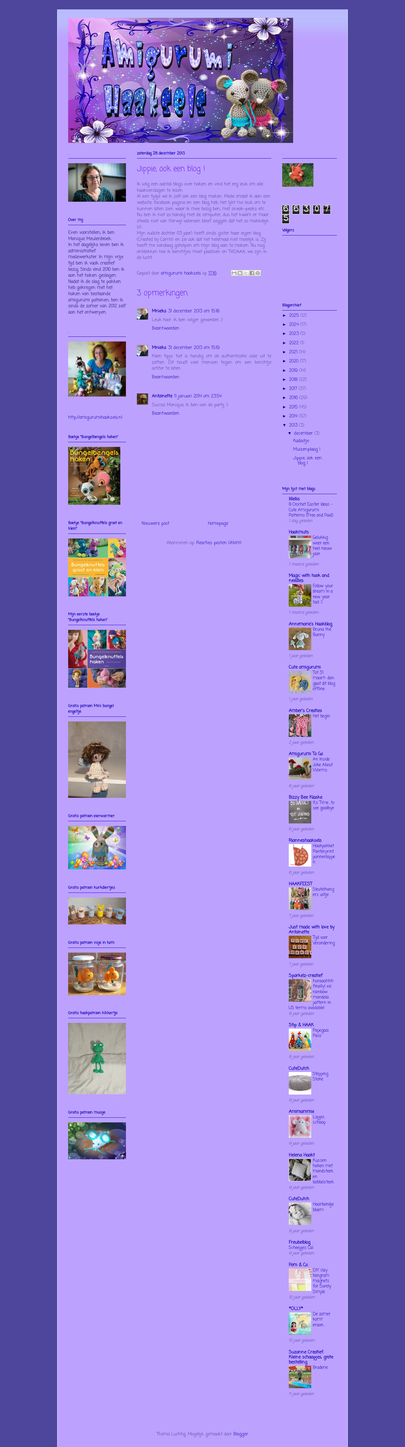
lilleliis (294, 499)
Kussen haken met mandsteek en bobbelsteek (323, 1171)
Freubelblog (299, 1242)
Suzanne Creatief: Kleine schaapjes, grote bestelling (311, 1357)
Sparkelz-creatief (305, 976)
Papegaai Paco (321, 1033)
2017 (294, 389)
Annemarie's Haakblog (310, 624)
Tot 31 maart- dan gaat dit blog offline (324, 681)
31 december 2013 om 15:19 (194, 348)
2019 (294, 370)
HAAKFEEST (300, 884)
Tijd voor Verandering (324, 940)
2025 (294, 315)
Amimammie (301, 1112)
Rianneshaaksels (305, 840)
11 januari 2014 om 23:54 (198, 396)
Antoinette (162, 396)
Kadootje (301, 441)
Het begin (321, 716)
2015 (294, 407)
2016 (294, 398)
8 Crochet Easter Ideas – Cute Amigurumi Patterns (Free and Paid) (311, 510)
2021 (294, 352)
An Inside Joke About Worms (323, 764)
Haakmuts (299, 532)
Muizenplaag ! (307, 449)
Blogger (240, 1434)
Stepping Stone (320, 1076)
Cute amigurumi (305, 667)
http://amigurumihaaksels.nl (95, 417)
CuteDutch (299, 1068)
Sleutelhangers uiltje (323, 892)
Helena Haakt (302, 1155)
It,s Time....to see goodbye (323, 805)
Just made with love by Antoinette (311, 930)
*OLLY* (296, 1309)
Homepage (218, 523)
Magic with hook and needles (309, 578)
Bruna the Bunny (322, 632)
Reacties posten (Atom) (219, 543)
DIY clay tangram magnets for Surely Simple (322, 1281)
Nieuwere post (155, 523)
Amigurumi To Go (306, 754)
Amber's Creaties (305, 711)
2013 (294, 425)
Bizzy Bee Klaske (305, 797)
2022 (294, 343)
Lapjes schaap (319, 1120)
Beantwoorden (165, 328)
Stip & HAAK (301, 1025)
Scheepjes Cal (301, 1248)
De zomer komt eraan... (322, 1319)
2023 (294, 334)
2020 (294, 361)
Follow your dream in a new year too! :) (323, 594)
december (304, 433)
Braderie (320, 1367)
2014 (294, 416)
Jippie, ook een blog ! (307, 461)
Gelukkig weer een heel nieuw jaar (322, 545)
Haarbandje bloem (323, 1207)
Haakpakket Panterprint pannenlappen (324, 854)
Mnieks (159, 311)
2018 (294, 380)
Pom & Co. (298, 1265)
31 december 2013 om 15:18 (193, 311)
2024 (294, 324)
